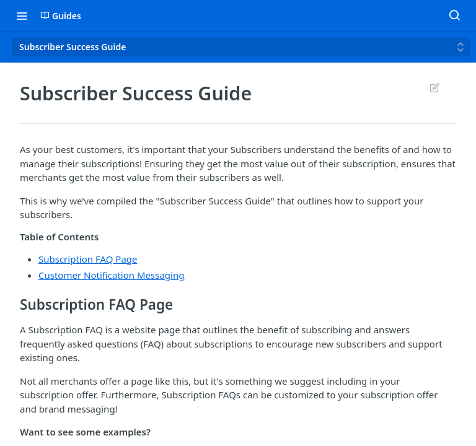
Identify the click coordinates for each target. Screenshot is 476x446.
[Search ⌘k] (454, 15)
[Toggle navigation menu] (21, 15)
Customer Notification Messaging (111, 275)
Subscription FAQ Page (88, 259)
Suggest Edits (434, 87)
